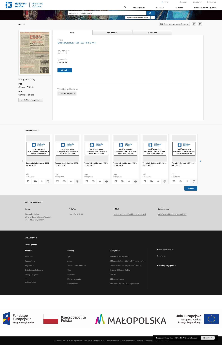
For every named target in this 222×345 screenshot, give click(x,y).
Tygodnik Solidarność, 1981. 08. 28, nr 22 (183, 164)
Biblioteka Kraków (117, 279)
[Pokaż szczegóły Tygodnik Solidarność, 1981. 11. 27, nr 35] (106, 181)
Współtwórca (72, 283)
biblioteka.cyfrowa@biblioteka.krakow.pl (130, 214)
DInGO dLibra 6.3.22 (97, 340)
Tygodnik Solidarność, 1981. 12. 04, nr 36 (125, 164)
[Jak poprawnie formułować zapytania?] (153, 17)
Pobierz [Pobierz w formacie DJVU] (30, 94)
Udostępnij (197, 2)
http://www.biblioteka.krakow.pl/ (172, 214)
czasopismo (62, 62)
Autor (69, 261)
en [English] (167, 2)
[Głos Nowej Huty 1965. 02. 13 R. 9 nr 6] (34, 53)
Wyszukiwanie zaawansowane (137, 18)
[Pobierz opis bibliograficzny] (35, 181)
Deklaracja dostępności (119, 256)
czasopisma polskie (67, 93)
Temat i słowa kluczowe (76, 265)
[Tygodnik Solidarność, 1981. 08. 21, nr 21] (155, 148)
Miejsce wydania (74, 279)
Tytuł (69, 256)
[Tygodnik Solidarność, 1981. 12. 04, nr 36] (125, 148)
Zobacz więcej (31, 282)
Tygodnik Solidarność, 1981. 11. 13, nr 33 (37, 164)
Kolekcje (160, 7)
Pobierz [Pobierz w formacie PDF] (30, 87)
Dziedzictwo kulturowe (34, 270)
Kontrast (183, 2)
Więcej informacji (191, 338)
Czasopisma (30, 261)
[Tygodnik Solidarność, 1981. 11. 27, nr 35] (96, 148)
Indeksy (179, 7)
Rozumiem (207, 338)
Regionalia (29, 265)
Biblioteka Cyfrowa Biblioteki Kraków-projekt (127, 261)
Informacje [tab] (112, 32)
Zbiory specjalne (31, 274)
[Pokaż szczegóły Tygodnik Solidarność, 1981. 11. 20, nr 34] (77, 181)
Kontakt (113, 274)
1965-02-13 (62, 53)
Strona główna (31, 244)
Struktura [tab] (152, 32)
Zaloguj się (211, 2)
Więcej (191, 188)
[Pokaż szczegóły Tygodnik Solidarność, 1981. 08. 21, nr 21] (164, 181)
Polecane (29, 256)
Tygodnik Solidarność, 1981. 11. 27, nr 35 (96, 164)
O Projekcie (139, 7)
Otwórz (22, 87)
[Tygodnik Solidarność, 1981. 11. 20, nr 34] (67, 148)
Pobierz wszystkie (29, 99)
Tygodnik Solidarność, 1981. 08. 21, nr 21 (154, 164)
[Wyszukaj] (150, 13)
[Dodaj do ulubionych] (194, 24)
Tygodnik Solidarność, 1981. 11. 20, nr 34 (66, 164)
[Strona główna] (124, 7)
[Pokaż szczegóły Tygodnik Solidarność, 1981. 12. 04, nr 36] (135, 181)
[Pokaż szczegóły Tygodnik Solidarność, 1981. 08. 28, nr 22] (193, 181)
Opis (69, 270)
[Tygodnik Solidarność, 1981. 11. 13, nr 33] (38, 148)
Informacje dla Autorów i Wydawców (124, 283)
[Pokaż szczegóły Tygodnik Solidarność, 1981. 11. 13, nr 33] (47, 181)
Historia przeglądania (205, 7)
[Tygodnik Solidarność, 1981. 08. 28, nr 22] (184, 148)
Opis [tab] (72, 33)
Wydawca (71, 274)
